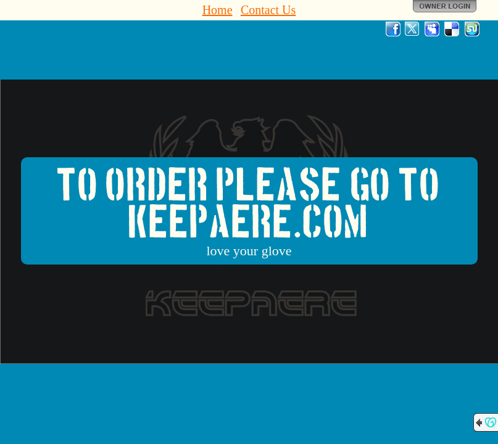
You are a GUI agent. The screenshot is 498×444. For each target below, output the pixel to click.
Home (217, 10)
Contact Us (268, 10)
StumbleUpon (472, 29)
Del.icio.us (452, 29)
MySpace (432, 29)
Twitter (412, 29)
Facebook (393, 29)
